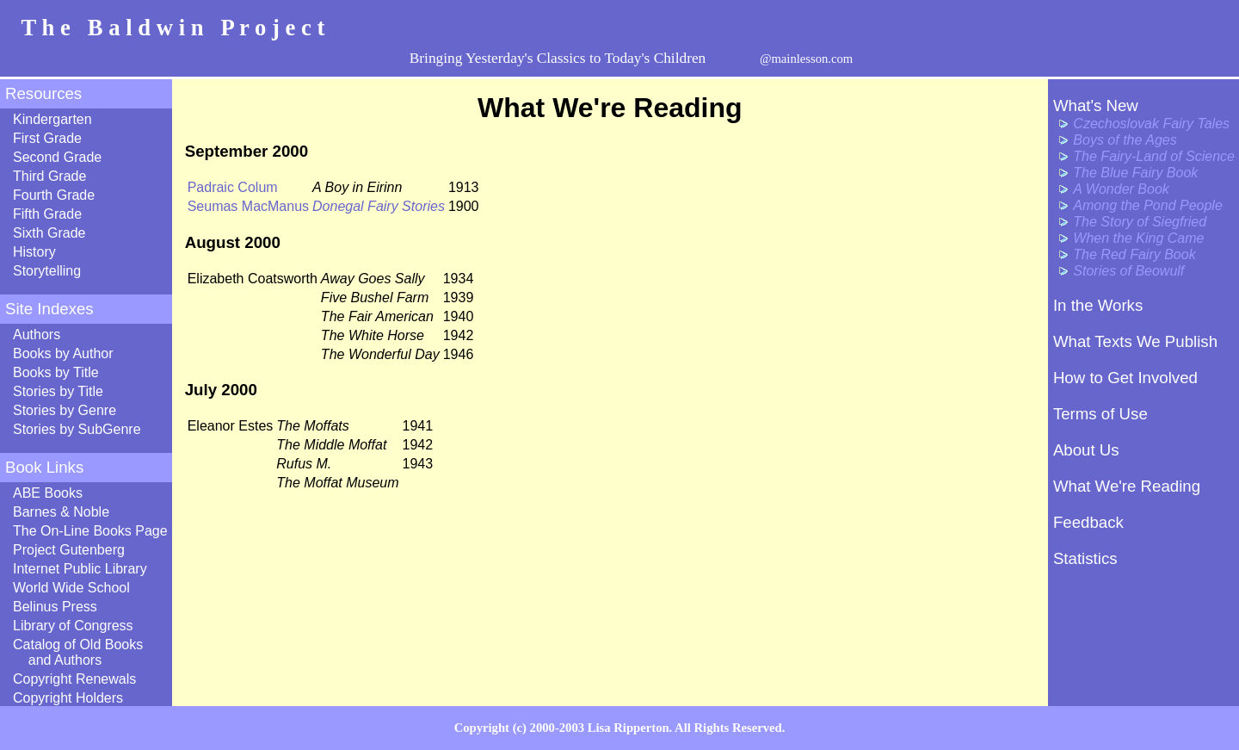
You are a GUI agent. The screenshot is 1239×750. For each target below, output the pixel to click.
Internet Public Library (80, 568)
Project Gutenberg (69, 549)
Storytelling (47, 270)
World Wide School (71, 587)
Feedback (1088, 522)
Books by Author (63, 353)
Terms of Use (1100, 414)
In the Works (1098, 305)
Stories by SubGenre (77, 429)
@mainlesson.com (806, 58)
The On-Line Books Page (90, 531)
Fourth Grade (54, 195)
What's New (1095, 105)
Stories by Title (58, 391)
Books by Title (56, 372)
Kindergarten (52, 119)
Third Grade (49, 176)
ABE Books (48, 493)
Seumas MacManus (248, 206)
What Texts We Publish (1135, 341)
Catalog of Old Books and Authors (78, 652)
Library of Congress (73, 625)
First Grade (47, 138)
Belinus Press (55, 606)
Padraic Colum (233, 187)
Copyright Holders (68, 698)
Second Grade (57, 157)
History (34, 252)
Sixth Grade (49, 233)
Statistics (1085, 558)
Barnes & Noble (61, 512)
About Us (1086, 450)
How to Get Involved (1125, 378)
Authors (36, 334)
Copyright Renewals (74, 679)
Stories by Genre (64, 410)
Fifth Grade (47, 214)
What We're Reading (1126, 486)
